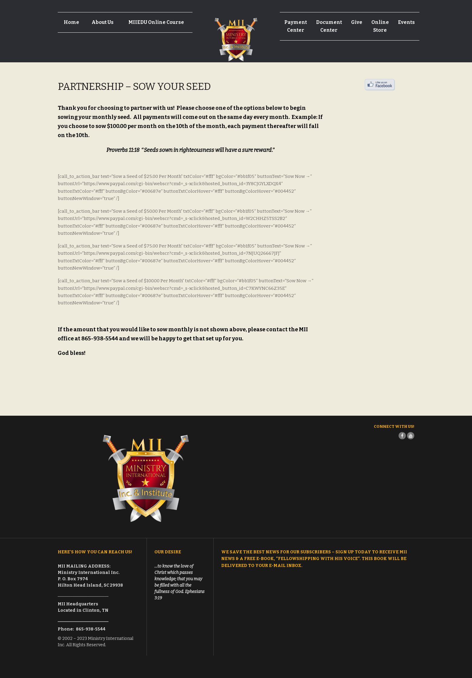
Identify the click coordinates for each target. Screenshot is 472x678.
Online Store (380, 26)
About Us (103, 22)
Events (406, 22)
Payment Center (295, 26)
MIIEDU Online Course (156, 22)
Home (71, 22)
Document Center (329, 26)
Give (356, 22)
